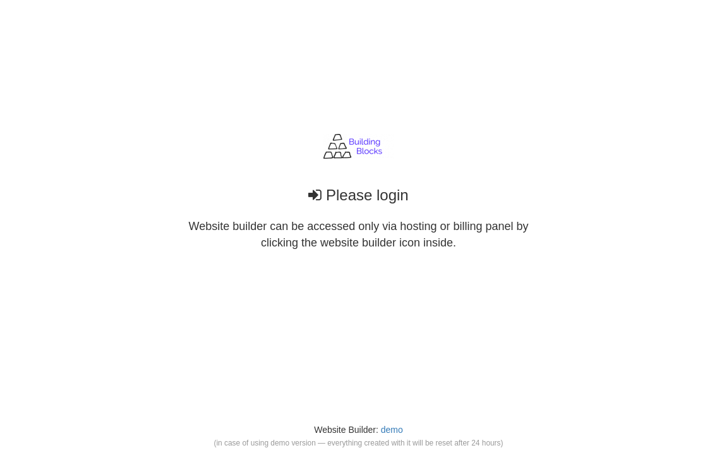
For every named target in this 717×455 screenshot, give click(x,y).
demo (392, 430)
